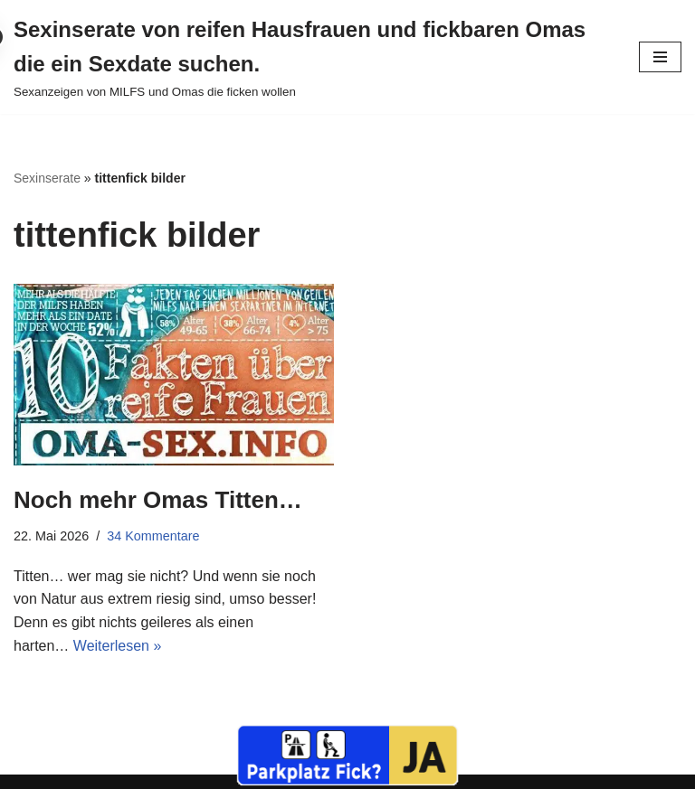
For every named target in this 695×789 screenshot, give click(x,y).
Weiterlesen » (117, 645)
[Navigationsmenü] (660, 57)
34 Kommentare (153, 536)
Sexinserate (47, 178)
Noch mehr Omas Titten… (158, 499)
